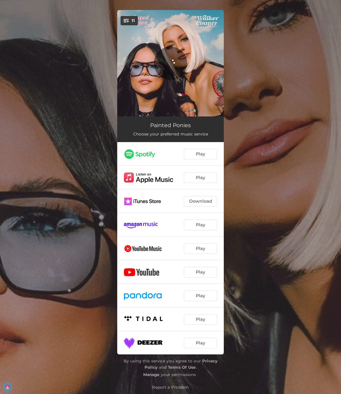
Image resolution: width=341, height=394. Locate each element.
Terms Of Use (182, 367)
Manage (151, 374)
